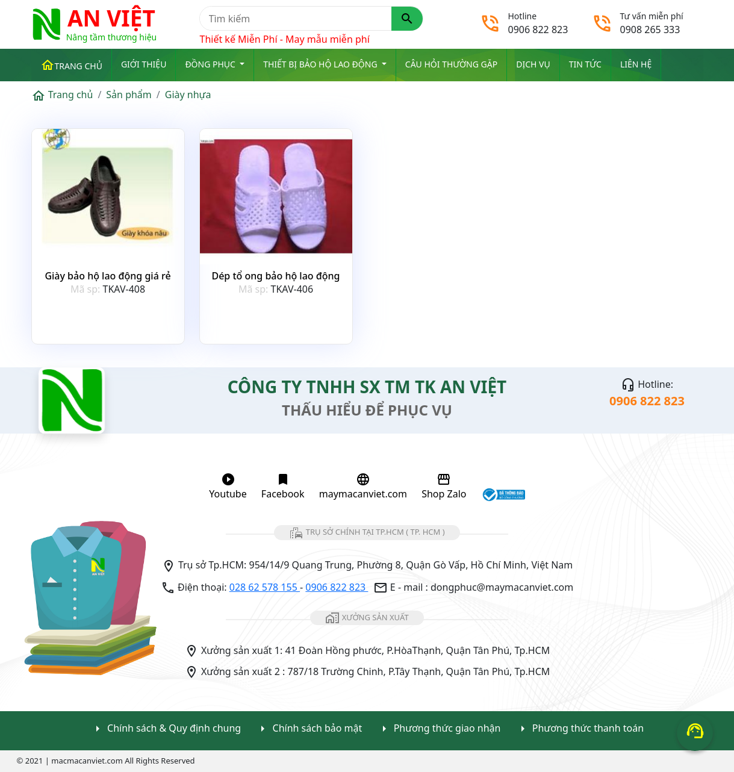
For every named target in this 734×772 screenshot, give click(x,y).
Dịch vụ (533, 64)
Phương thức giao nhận (439, 728)
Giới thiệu (144, 64)
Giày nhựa (188, 94)
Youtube (227, 486)
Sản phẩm (128, 94)
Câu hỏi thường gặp (451, 64)
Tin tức (585, 64)
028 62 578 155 (264, 587)
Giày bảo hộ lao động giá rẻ (107, 275)
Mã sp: (85, 289)
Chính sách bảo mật (308, 728)
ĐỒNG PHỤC (211, 64)
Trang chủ (71, 65)
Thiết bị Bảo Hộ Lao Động (321, 64)
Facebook (283, 486)
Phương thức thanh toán (579, 728)
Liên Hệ (636, 64)
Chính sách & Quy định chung (165, 728)
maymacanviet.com (363, 486)
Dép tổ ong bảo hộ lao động (275, 275)
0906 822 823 (336, 587)
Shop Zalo (443, 486)
